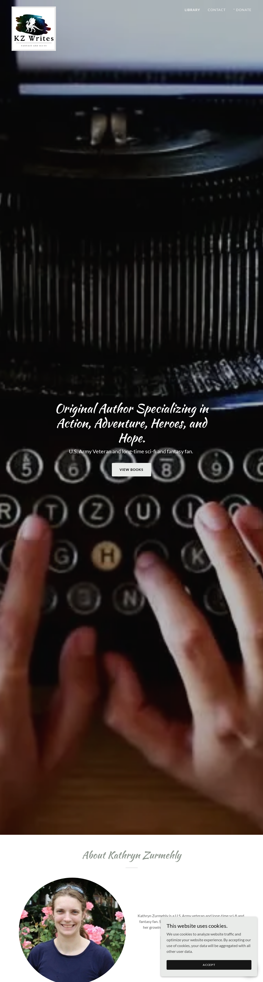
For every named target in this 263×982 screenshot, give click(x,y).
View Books (131, 470)
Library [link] (192, 10)
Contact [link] (217, 10)
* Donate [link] (242, 10)
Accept (209, 965)
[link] (34, 8)
